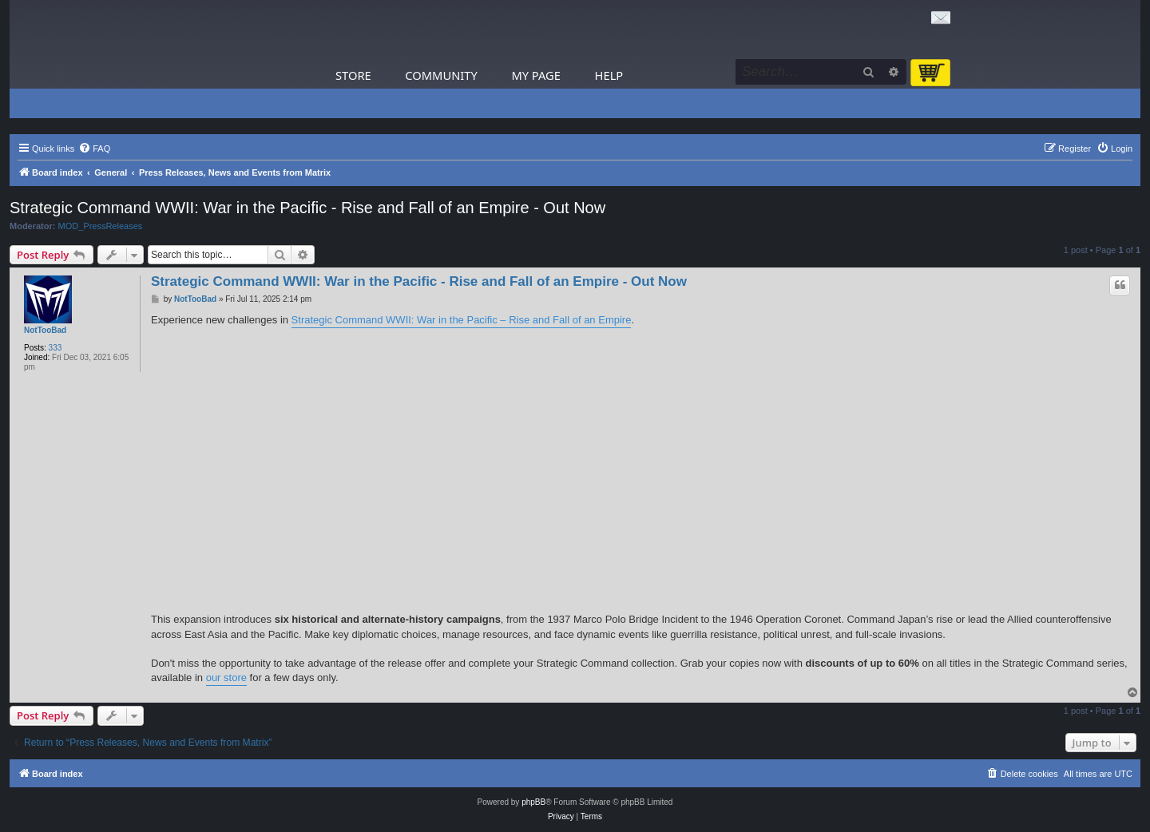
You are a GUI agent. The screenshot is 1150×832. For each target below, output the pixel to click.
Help (609, 75)
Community (441, 75)
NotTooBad (45, 330)
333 (55, 347)
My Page (536, 75)
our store (226, 677)
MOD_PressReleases (100, 226)
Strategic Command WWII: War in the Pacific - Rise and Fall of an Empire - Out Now (307, 207)
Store (353, 75)
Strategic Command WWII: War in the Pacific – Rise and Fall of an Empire (461, 320)
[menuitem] (94, 148)
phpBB (533, 802)
